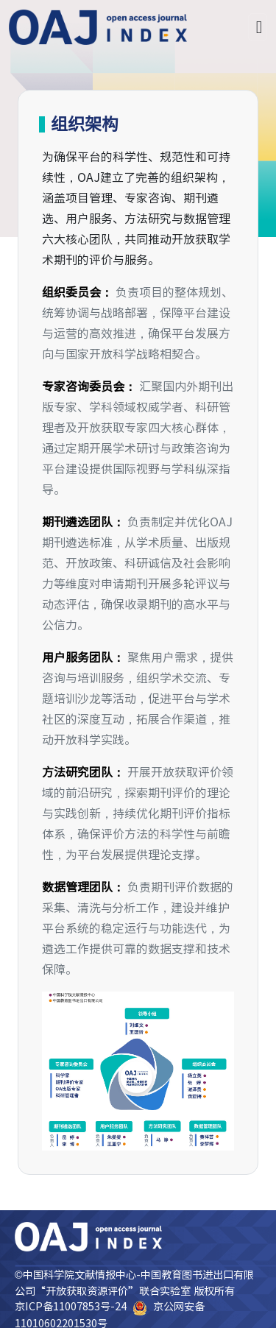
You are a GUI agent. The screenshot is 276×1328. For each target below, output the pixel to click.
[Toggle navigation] (257, 26)
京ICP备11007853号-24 (71, 1306)
